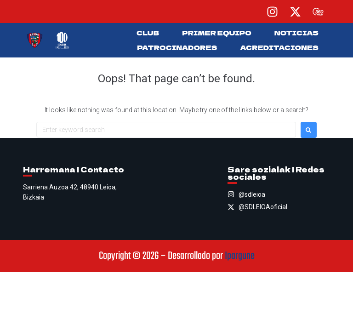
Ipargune (240, 256)
